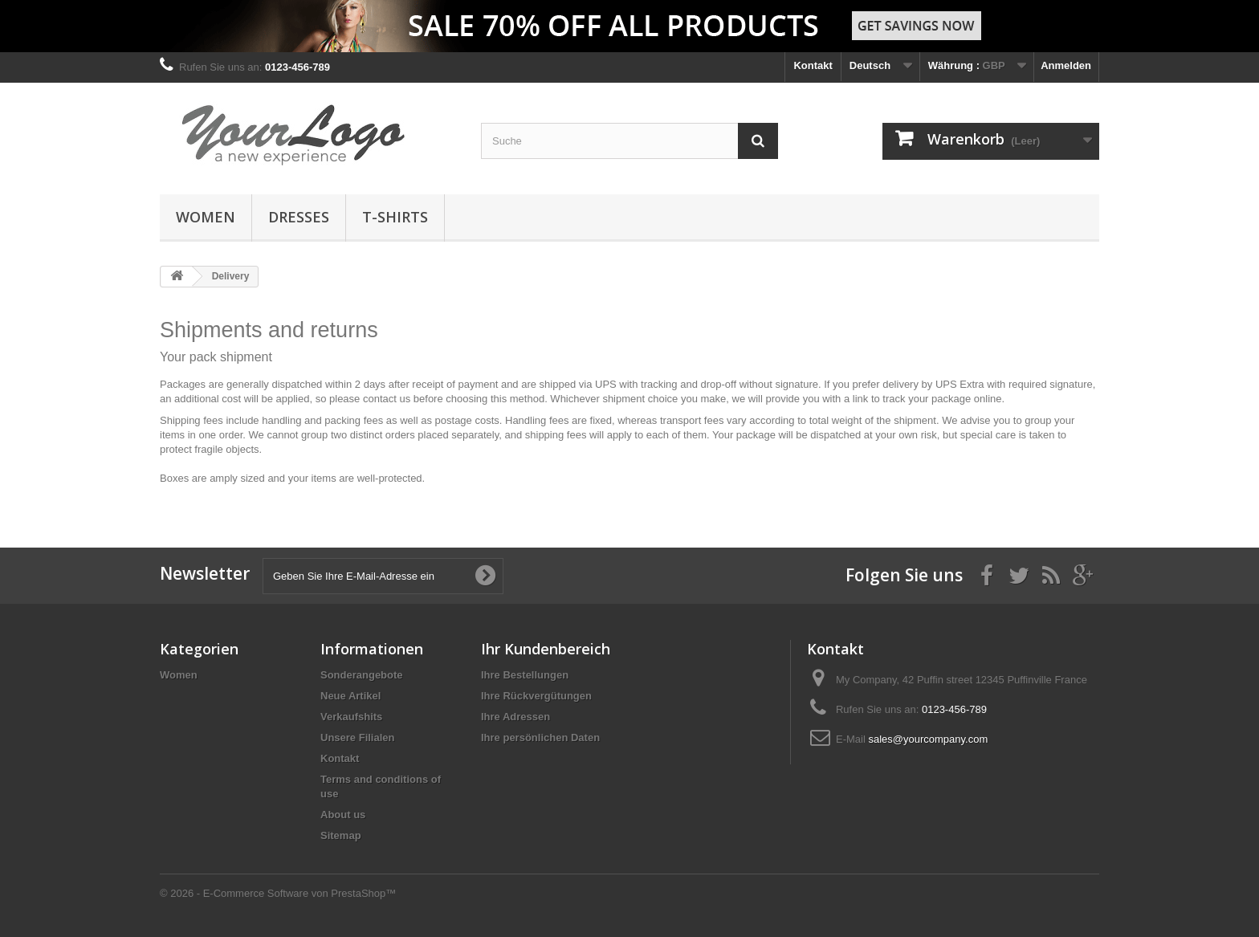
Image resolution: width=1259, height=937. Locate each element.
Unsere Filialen (357, 737)
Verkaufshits (351, 717)
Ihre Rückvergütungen (536, 696)
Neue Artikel (350, 696)
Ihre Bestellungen (524, 675)
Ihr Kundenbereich (545, 648)
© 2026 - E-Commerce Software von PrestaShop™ (278, 893)
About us (342, 815)
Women (205, 216)
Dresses (298, 216)
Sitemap (340, 835)
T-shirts (395, 216)
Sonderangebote (361, 675)
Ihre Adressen (515, 717)
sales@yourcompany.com (928, 739)
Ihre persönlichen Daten (540, 737)
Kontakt (812, 65)
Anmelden (1066, 65)
